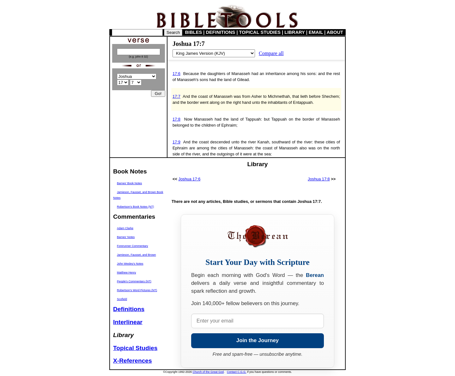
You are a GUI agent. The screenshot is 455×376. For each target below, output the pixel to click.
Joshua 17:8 (319, 179)
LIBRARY (294, 32)
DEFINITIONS (220, 32)
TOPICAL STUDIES (260, 32)
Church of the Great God (208, 371)
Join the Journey (257, 340)
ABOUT (335, 32)
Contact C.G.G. (236, 371)
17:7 (176, 96)
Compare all (271, 53)
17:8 (176, 119)
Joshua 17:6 (190, 179)
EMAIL (316, 32)
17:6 (176, 73)
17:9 (176, 142)
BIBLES (193, 32)
